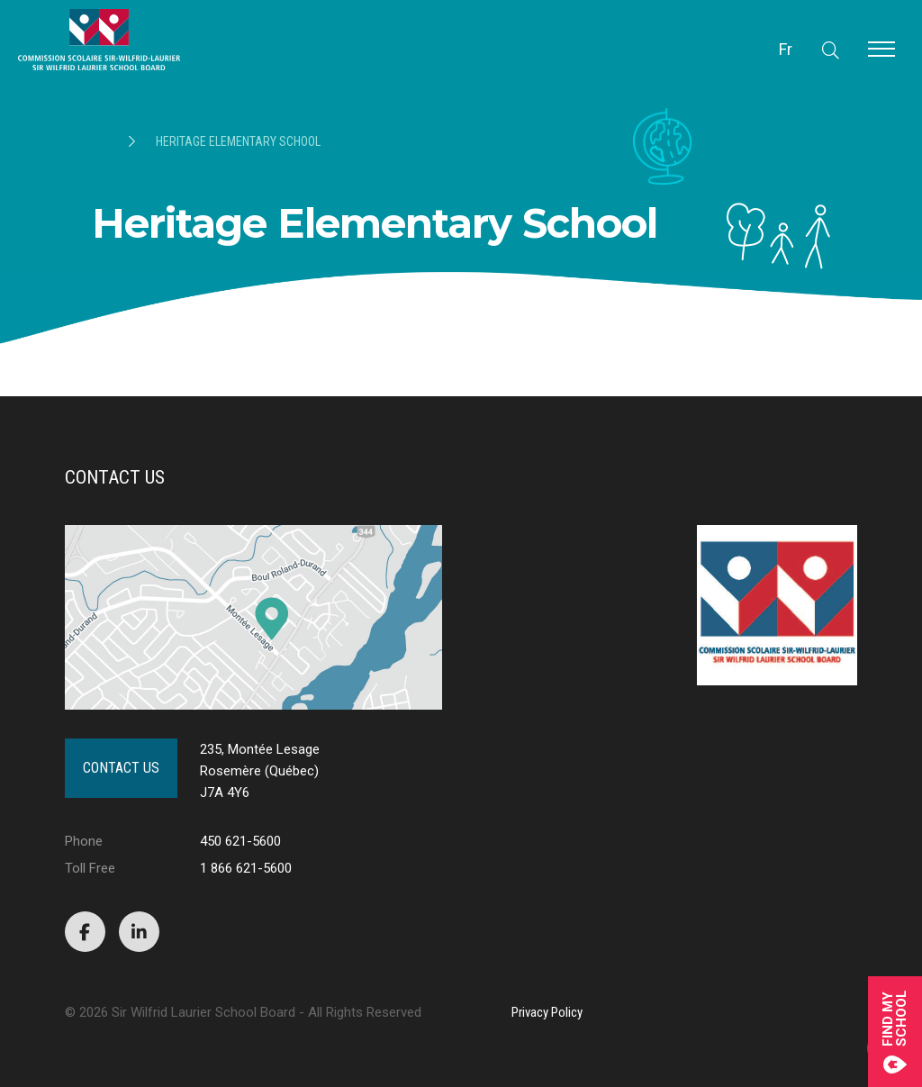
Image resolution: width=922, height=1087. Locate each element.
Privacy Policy (547, 1012)
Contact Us (121, 767)
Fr (785, 49)
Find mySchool (894, 1031)
